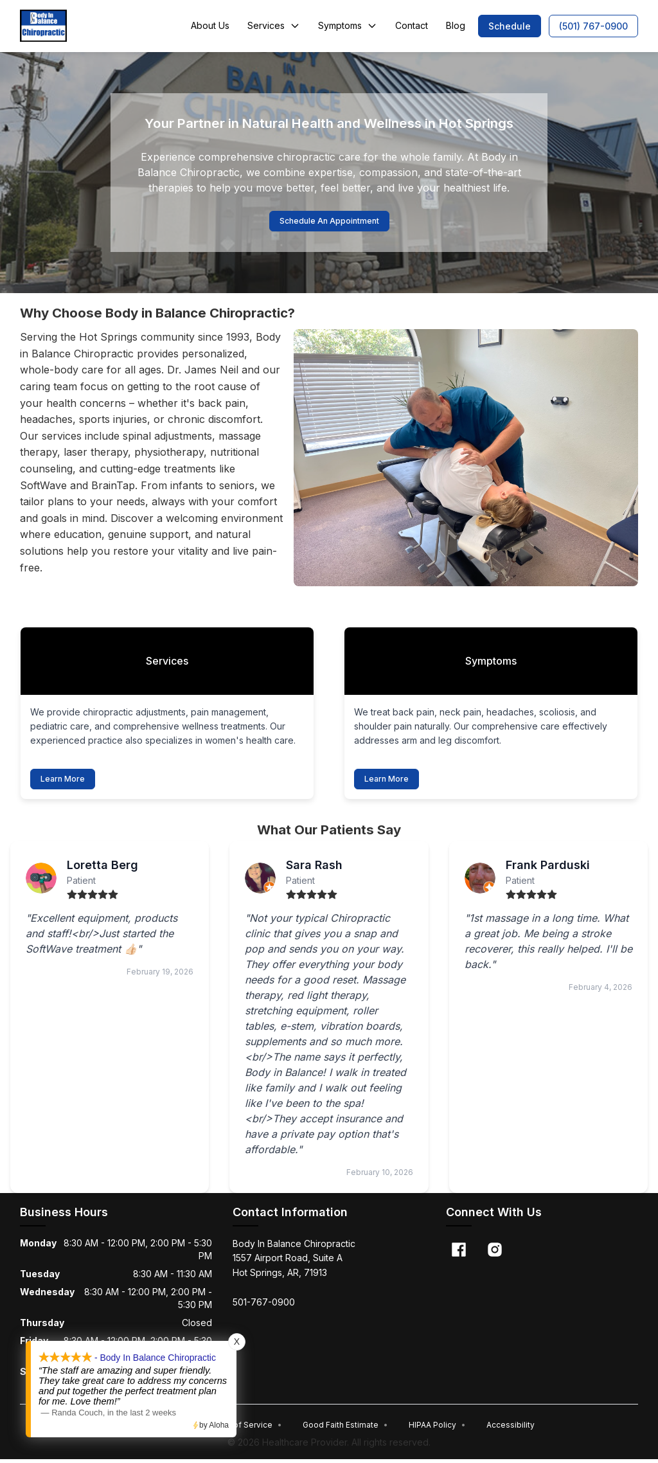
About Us (210, 25)
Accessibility (510, 1428)
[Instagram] (495, 1253)
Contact (411, 25)
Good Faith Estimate (345, 1428)
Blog (455, 25)
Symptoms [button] (347, 25)
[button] (509, 26)
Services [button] (273, 25)
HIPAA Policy (437, 1428)
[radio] (72, 898)
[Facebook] (459, 1253)
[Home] (43, 26)
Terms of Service (244, 1428)
